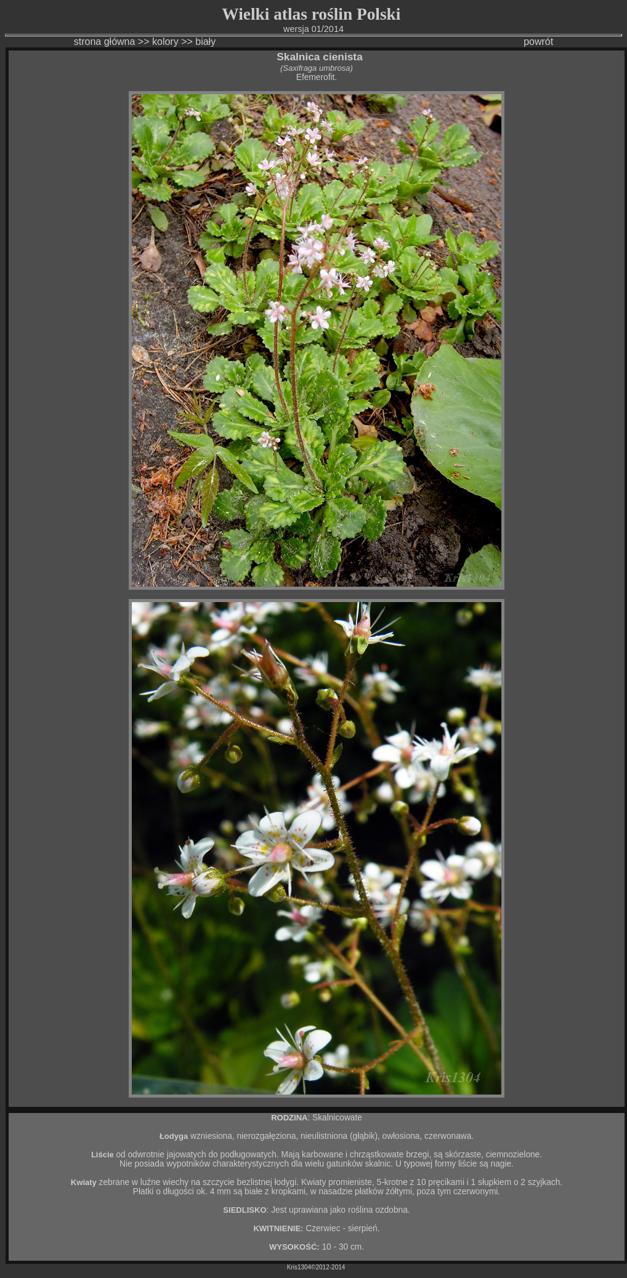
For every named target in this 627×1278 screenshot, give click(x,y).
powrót (538, 41)
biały (205, 41)
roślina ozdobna (378, 1210)
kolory (165, 41)
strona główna (105, 41)
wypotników (188, 1163)
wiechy (175, 1182)
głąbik (364, 1136)
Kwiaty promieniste (336, 1182)
